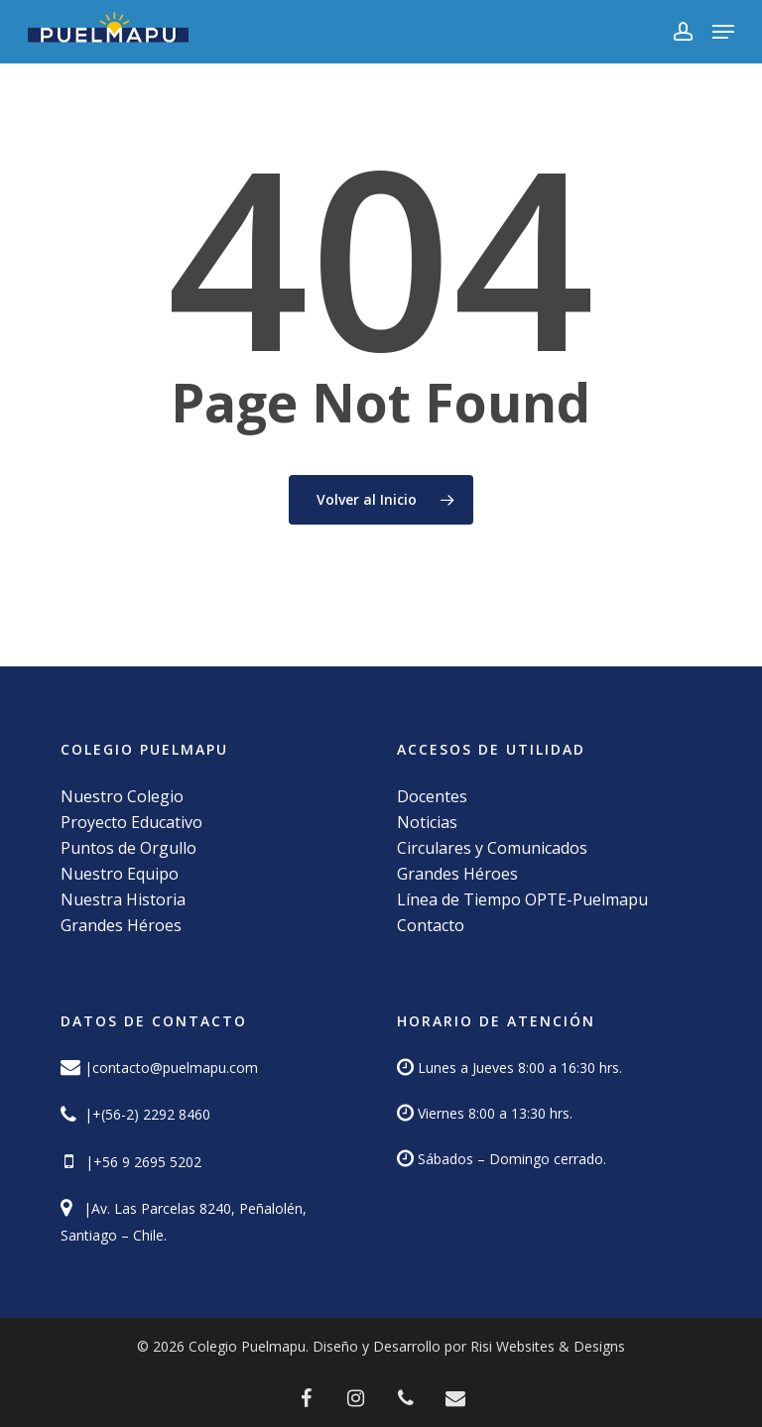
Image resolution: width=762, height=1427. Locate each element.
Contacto (430, 925)
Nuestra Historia (123, 899)
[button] (723, 32)
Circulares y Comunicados (492, 848)
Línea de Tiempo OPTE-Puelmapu (522, 899)
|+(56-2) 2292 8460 (145, 1114)
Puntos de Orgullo (128, 848)
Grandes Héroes (121, 925)
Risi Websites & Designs (547, 1346)
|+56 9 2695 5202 (139, 1161)
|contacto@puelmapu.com (171, 1067)
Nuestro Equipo (120, 874)
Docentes (432, 796)
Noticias (427, 822)
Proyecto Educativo (131, 822)
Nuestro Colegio (122, 796)
